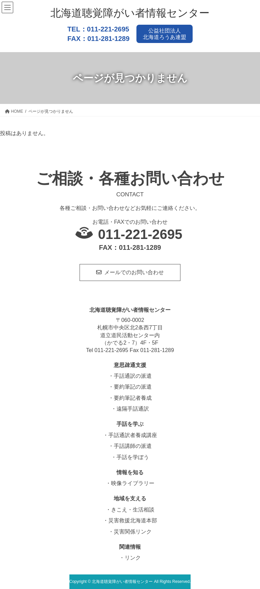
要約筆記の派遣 (133, 387)
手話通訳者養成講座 (132, 435)
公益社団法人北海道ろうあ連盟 (164, 34)
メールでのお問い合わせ (134, 272)
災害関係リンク (133, 532)
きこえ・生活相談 (132, 509)
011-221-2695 (108, 29)
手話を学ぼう (132, 457)
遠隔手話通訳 (132, 409)
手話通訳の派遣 (133, 376)
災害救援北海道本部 (132, 520)
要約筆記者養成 (133, 398)
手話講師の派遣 (133, 446)
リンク (133, 558)
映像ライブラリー (132, 483)
